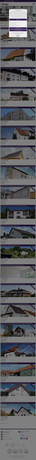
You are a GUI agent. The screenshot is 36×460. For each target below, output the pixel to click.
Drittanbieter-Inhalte (13, 26)
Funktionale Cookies (13, 23)
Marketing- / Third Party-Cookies (15, 25)
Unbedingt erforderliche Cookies (15, 22)
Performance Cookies (14, 24)
